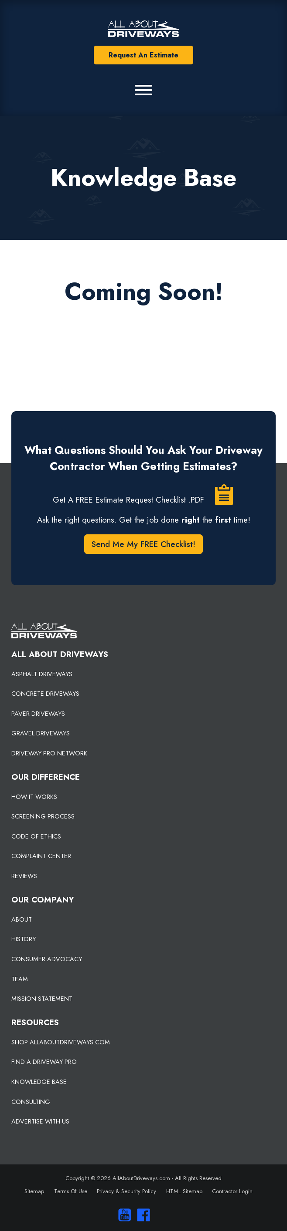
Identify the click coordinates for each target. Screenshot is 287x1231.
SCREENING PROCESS (43, 816)
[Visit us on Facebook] (141, 1215)
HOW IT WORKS (34, 796)
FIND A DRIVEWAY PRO (44, 1061)
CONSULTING (30, 1101)
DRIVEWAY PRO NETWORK (49, 753)
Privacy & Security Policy (126, 1191)
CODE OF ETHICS (36, 836)
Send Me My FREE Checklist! (143, 544)
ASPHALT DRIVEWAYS (41, 674)
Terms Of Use (70, 1191)
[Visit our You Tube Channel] (122, 1215)
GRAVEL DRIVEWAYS (40, 733)
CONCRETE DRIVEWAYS (45, 693)
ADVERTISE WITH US (40, 1121)
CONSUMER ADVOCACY (46, 959)
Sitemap (34, 1191)
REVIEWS (24, 876)
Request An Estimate (143, 55)
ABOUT (21, 919)
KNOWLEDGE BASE (39, 1081)
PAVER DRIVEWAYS (38, 713)
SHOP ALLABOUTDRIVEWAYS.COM (60, 1042)
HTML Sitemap (184, 1191)
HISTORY (23, 939)
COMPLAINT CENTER (41, 856)
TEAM (19, 979)
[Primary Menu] (143, 90)
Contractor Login (232, 1191)
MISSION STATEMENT (41, 998)
